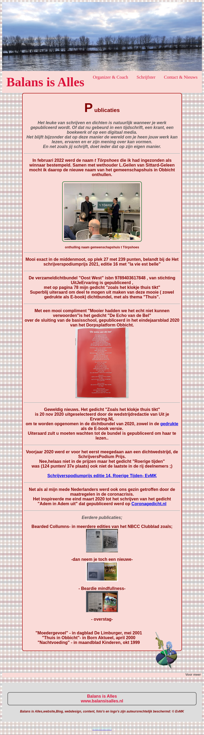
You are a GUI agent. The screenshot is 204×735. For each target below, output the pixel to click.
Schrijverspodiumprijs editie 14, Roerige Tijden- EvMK (101, 475)
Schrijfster (146, 77)
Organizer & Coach (110, 77)
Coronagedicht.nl (149, 503)
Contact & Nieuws (181, 77)
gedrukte (169, 424)
